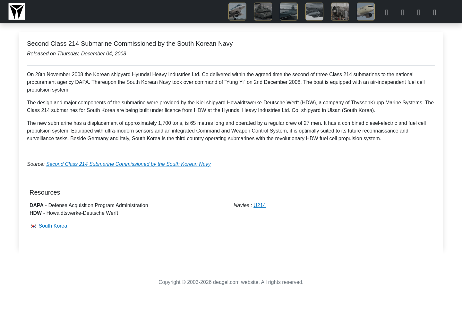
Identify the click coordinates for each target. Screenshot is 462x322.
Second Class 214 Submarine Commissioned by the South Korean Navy (128, 164)
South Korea (52, 226)
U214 (259, 205)
